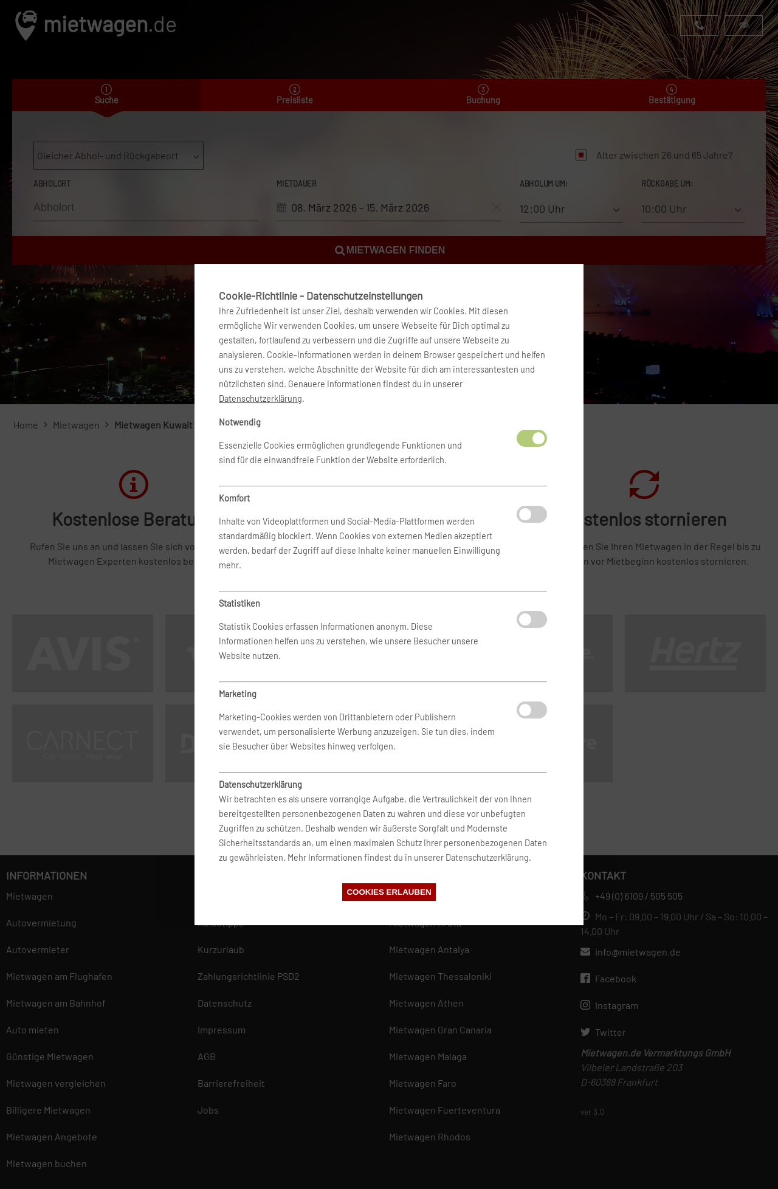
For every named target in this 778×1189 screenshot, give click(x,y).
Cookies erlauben (388, 892)
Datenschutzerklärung (260, 398)
